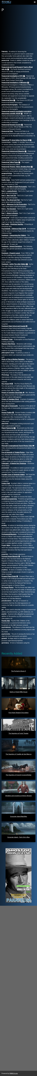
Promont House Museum (10, 556)
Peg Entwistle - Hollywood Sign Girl (13, 229)
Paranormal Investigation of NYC (12, 76)
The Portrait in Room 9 (18, 671)
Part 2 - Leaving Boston (9, 191)
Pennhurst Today (7, 339)
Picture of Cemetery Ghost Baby (12, 392)
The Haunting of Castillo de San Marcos (18, 754)
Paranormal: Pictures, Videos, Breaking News (16, 167)
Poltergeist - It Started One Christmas (14, 463)
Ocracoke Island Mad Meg (18, 816)
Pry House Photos (7, 587)
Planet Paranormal (8, 428)
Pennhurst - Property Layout (11, 253)
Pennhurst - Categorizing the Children (14, 235)
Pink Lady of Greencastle (10, 406)
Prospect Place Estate (9, 576)
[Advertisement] (18, 32)
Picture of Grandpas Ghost (10, 399)
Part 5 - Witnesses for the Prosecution (14, 204)
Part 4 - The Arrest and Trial (11, 200)
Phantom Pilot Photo (8, 344)
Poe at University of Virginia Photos (13, 452)
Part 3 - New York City (9, 195)
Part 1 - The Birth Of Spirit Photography (14, 187)
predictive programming (9, 499)
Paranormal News (7, 100)
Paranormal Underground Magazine (13, 151)
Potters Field (6, 483)
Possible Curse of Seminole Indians (13, 474)
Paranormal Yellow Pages (10, 162)
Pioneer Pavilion (7, 412)
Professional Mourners (9, 534)
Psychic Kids (6, 621)
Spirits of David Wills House (18, 692)
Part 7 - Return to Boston (10, 213)
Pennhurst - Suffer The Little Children (14, 264)
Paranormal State (7, 131)
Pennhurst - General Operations (12, 246)
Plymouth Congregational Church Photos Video (17, 446)
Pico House (5, 384)
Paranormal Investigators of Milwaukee (14, 82)
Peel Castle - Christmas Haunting (12, 224)
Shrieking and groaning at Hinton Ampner (18, 796)
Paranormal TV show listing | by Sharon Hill (15, 140)
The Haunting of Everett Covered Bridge (18, 775)
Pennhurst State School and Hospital (13, 326)
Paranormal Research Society (11, 125)
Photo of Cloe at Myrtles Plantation (13, 359)
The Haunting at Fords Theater (18, 733)
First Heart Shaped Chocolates (19, 713)
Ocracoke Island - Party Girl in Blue (18, 837)
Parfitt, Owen (6, 180)
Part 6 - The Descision (9, 209)
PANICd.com (14, 1073)
